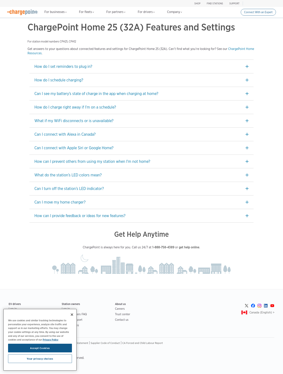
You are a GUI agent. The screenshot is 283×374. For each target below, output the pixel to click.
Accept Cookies (40, 348)
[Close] (72, 314)
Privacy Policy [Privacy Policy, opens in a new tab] (50, 339)
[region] (40, 340)
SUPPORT (234, 3)
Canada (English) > (261, 312)
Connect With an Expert (258, 12)
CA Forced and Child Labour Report (142, 343)
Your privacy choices (40, 358)
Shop (197, 3)
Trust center (122, 314)
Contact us (122, 319)
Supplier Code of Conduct (105, 343)
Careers (120, 308)
